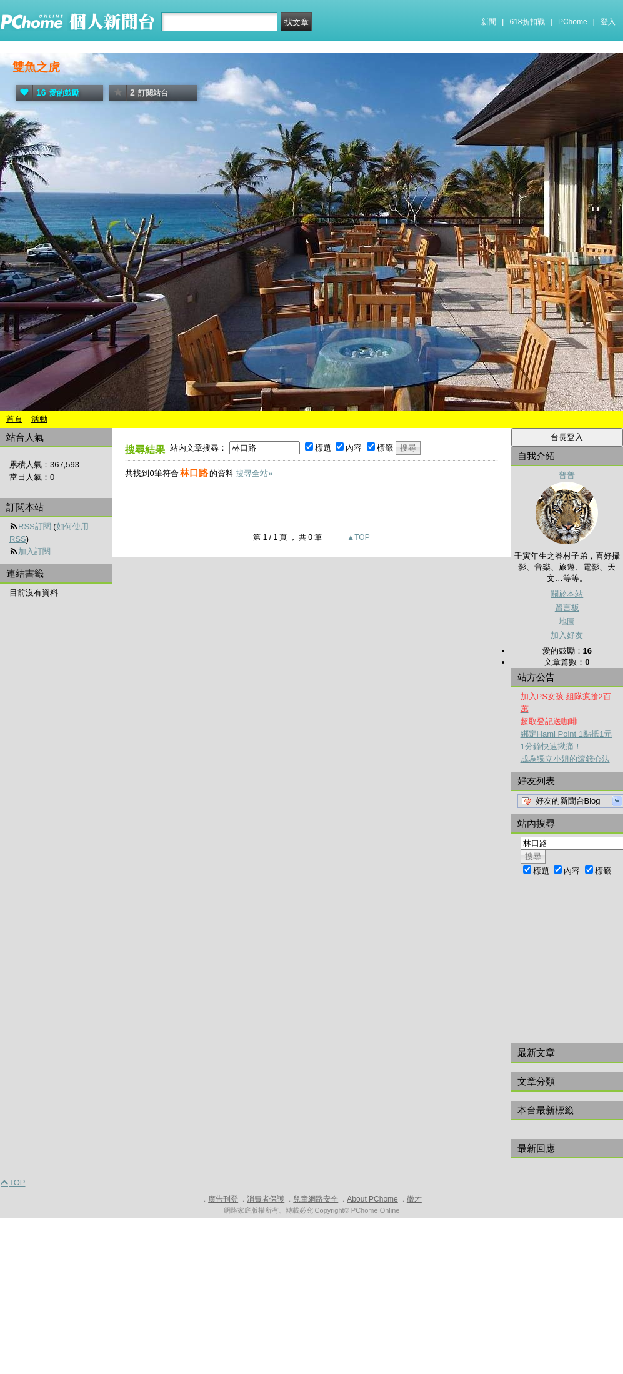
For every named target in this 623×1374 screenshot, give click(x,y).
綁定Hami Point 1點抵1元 (566, 734)
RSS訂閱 (34, 526)
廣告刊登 (223, 1199)
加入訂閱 (34, 551)
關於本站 (567, 594)
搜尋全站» (254, 473)
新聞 (488, 21)
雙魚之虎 (36, 67)
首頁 (14, 419)
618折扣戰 (527, 21)
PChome (572, 21)
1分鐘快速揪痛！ (551, 746)
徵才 (414, 1199)
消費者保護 (265, 1199)
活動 (39, 419)
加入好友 (567, 635)
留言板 (567, 607)
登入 (608, 21)
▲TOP (357, 537)
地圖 (567, 621)
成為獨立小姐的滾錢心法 (565, 759)
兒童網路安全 (315, 1199)
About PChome (372, 1199)
